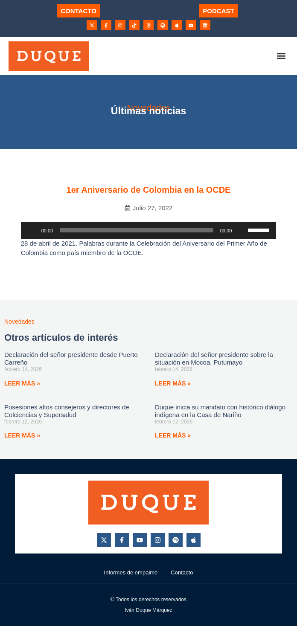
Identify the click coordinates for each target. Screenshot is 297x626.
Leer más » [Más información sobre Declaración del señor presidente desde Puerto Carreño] (22, 383)
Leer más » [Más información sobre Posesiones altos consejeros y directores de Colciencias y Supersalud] (22, 435)
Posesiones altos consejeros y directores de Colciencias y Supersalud (66, 410)
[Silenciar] (241, 230)
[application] (149, 230)
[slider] (136, 230)
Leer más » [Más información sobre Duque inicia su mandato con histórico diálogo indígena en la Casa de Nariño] (173, 435)
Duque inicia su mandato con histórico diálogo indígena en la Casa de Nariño (220, 410)
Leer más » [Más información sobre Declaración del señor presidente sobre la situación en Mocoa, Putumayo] (173, 383)
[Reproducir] (32, 230)
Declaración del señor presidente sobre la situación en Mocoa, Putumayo (214, 358)
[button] (281, 56)
